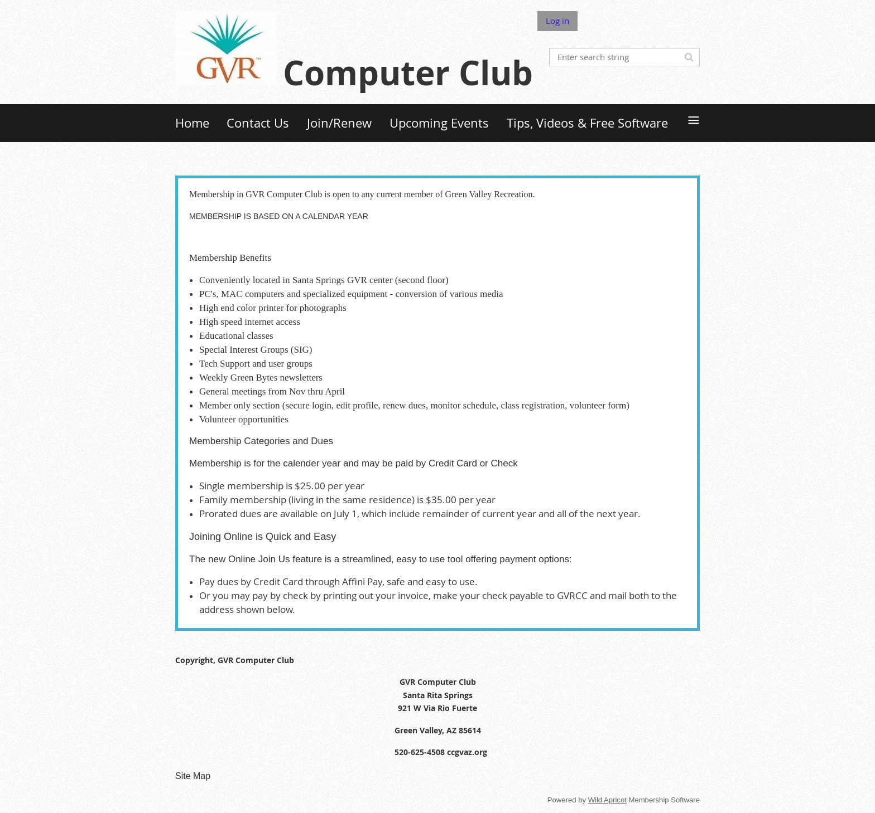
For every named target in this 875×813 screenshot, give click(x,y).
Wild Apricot (607, 800)
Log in (557, 20)
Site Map (192, 776)
